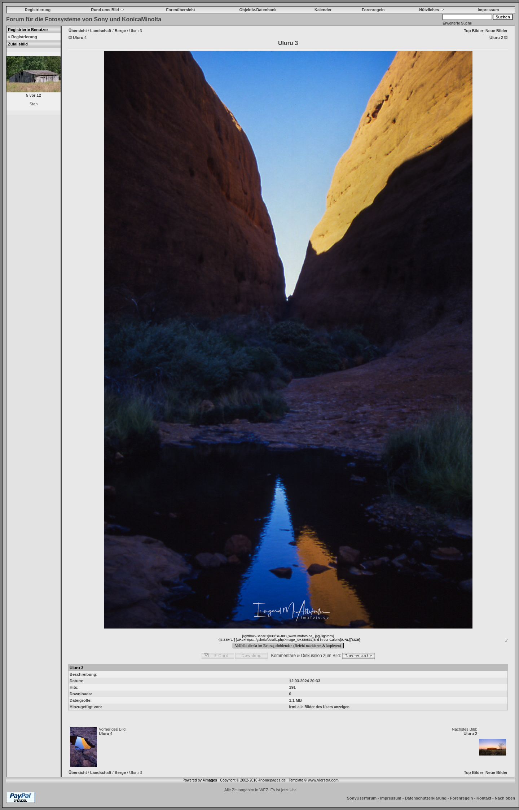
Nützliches (431, 10)
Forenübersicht (180, 10)
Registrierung (38, 10)
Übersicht (78, 31)
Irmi (292, 707)
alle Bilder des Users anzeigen (323, 707)
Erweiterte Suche (457, 23)
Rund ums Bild (107, 10)
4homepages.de (272, 780)
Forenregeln (373, 10)
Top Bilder (473, 31)
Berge (120, 31)
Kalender (323, 10)
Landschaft (100, 31)
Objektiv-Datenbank (257, 10)
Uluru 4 (106, 733)
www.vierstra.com (323, 780)
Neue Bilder (496, 31)
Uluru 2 (470, 733)
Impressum (488, 10)
